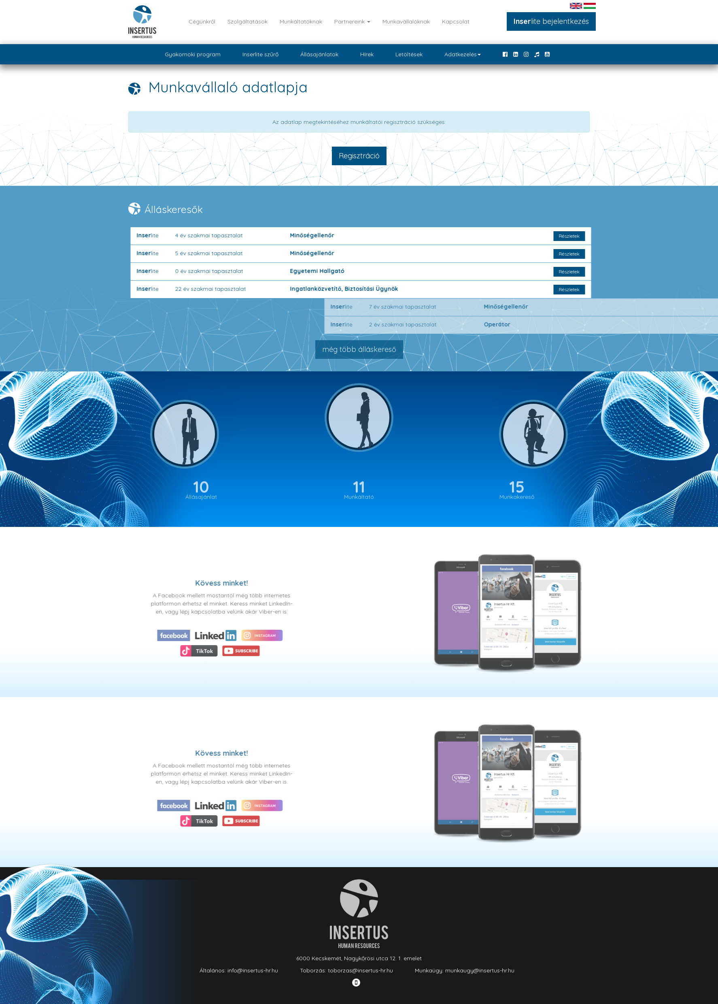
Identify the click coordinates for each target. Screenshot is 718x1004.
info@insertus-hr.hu (252, 970)
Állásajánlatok (319, 54)
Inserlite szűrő (260, 54)
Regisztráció (359, 155)
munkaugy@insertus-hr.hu (479, 970)
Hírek (367, 54)
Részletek (598, 236)
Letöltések (409, 54)
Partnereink (352, 21)
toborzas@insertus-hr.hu (360, 970)
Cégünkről (202, 21)
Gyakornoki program (193, 54)
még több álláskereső (359, 349)
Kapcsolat (455, 21)
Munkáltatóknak (301, 21)
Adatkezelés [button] (462, 54)
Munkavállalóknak (406, 21)
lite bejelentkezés (551, 21)
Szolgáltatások (247, 21)
